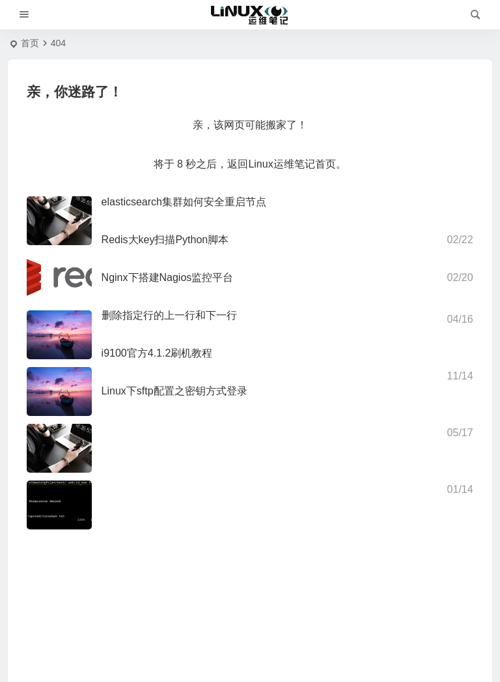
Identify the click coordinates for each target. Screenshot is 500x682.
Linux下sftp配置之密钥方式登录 (174, 390)
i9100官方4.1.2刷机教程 (157, 353)
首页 (30, 43)
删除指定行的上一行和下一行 (169, 315)
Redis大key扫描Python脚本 (165, 239)
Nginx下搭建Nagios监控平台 (168, 277)
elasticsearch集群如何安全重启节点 (184, 201)
